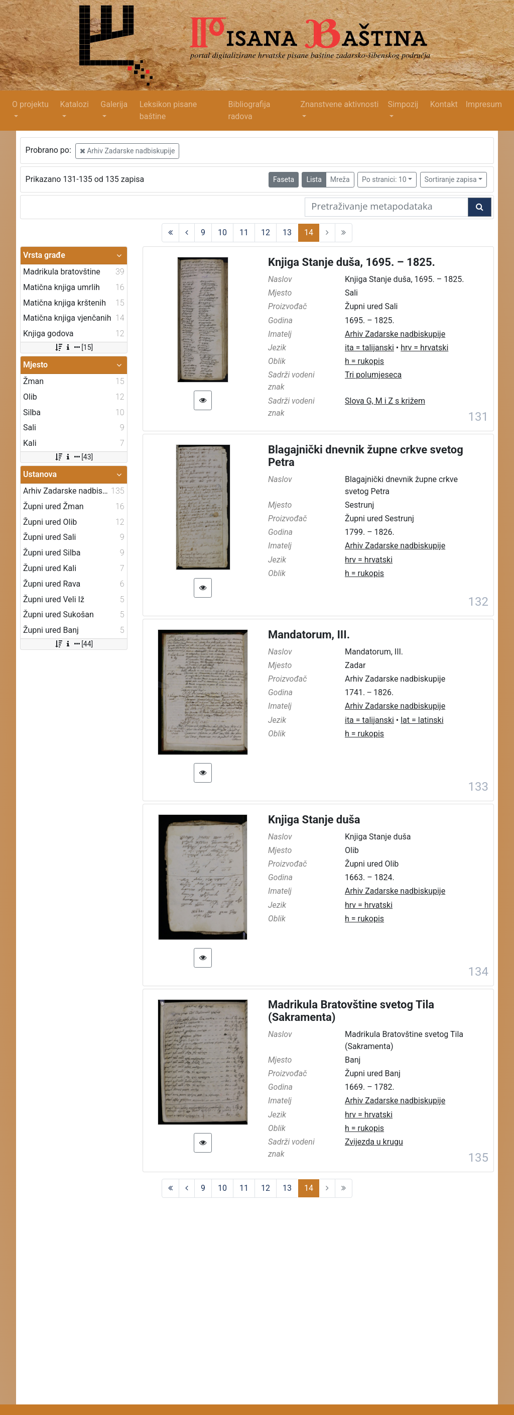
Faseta (283, 179)
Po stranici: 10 (384, 179)
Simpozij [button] (403, 104)
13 (287, 232)
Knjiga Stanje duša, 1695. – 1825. (351, 262)
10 (222, 232)
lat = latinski (422, 720)
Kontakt (444, 104)
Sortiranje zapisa (451, 179)
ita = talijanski (369, 347)
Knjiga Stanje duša (314, 819)
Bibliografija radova (249, 110)
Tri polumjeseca (373, 375)
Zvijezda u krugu (374, 1142)
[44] (73, 644)
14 (308, 232)
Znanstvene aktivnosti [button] (339, 104)
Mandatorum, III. (309, 634)
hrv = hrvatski (424, 347)
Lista (313, 179)
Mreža (340, 179)
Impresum (484, 104)
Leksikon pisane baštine (168, 110)
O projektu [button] (30, 104)
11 (243, 232)
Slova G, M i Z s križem (385, 401)
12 (265, 232)
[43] (73, 457)
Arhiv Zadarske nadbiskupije (127, 151)
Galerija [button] (113, 104)
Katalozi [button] (74, 104)
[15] (73, 347)
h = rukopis (364, 361)
